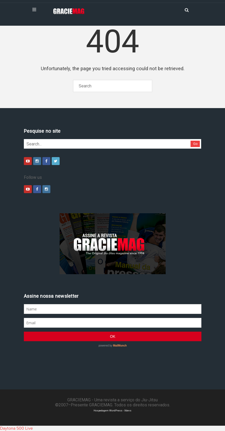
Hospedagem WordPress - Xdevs (112, 410)
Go (195, 144)
